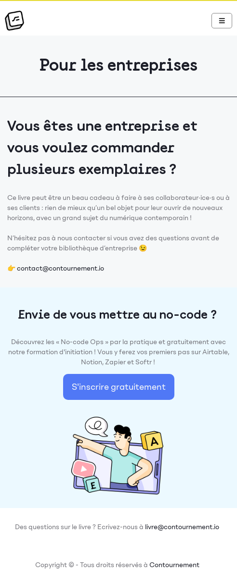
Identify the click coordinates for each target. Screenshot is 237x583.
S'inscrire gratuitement (119, 387)
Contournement (174, 565)
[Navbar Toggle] (222, 20)
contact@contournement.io (60, 268)
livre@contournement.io (182, 527)
